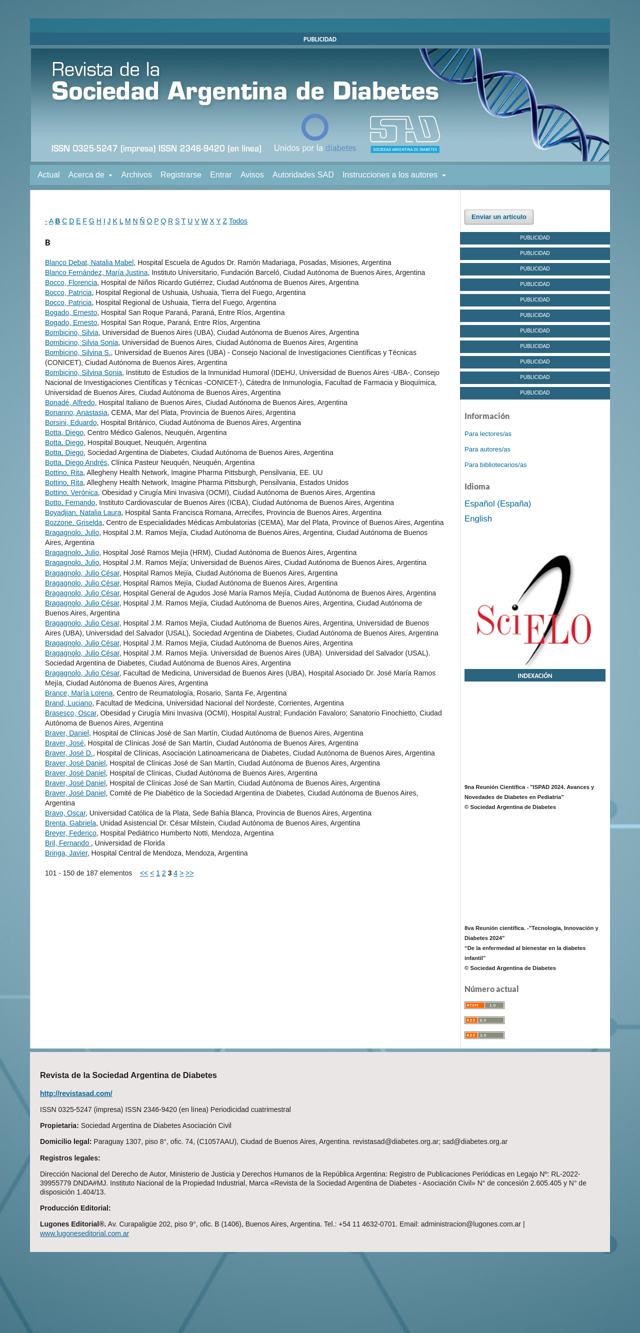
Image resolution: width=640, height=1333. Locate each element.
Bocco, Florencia (71, 282)
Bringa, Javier (66, 853)
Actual (49, 174)
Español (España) (497, 503)
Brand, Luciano (68, 703)
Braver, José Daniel (75, 763)
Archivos (137, 174)
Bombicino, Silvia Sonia (81, 342)
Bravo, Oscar (65, 813)
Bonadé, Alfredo (70, 402)
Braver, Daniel (67, 733)
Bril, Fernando (68, 843)
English (478, 519)
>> (190, 873)
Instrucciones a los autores (391, 174)
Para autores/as (487, 449)
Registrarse (181, 174)
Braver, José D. (69, 753)
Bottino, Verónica (71, 492)
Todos (238, 221)
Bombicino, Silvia (71, 332)
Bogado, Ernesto (71, 312)
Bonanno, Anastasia (76, 412)
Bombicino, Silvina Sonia (83, 372)
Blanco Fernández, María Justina (96, 272)
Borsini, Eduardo (71, 422)
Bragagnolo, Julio (72, 532)
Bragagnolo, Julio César (82, 573)
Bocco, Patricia (68, 292)
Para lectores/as (488, 434)
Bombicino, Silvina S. (78, 352)
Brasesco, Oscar (70, 713)
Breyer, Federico (70, 833)
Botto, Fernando (70, 502)
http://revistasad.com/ (76, 1094)
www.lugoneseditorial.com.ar (84, 1234)
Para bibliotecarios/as (495, 464)
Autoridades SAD (303, 174)
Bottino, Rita (64, 472)
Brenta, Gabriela (70, 823)
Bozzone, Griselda (73, 522)
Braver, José (64, 743)
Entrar (221, 174)
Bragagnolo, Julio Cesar (82, 623)
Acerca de (87, 174)
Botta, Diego (64, 432)
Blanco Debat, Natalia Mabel (89, 262)
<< (144, 873)
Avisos (252, 174)
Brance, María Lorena (78, 693)
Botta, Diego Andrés (76, 462)
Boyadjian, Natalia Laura (83, 512)
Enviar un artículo (499, 216)
